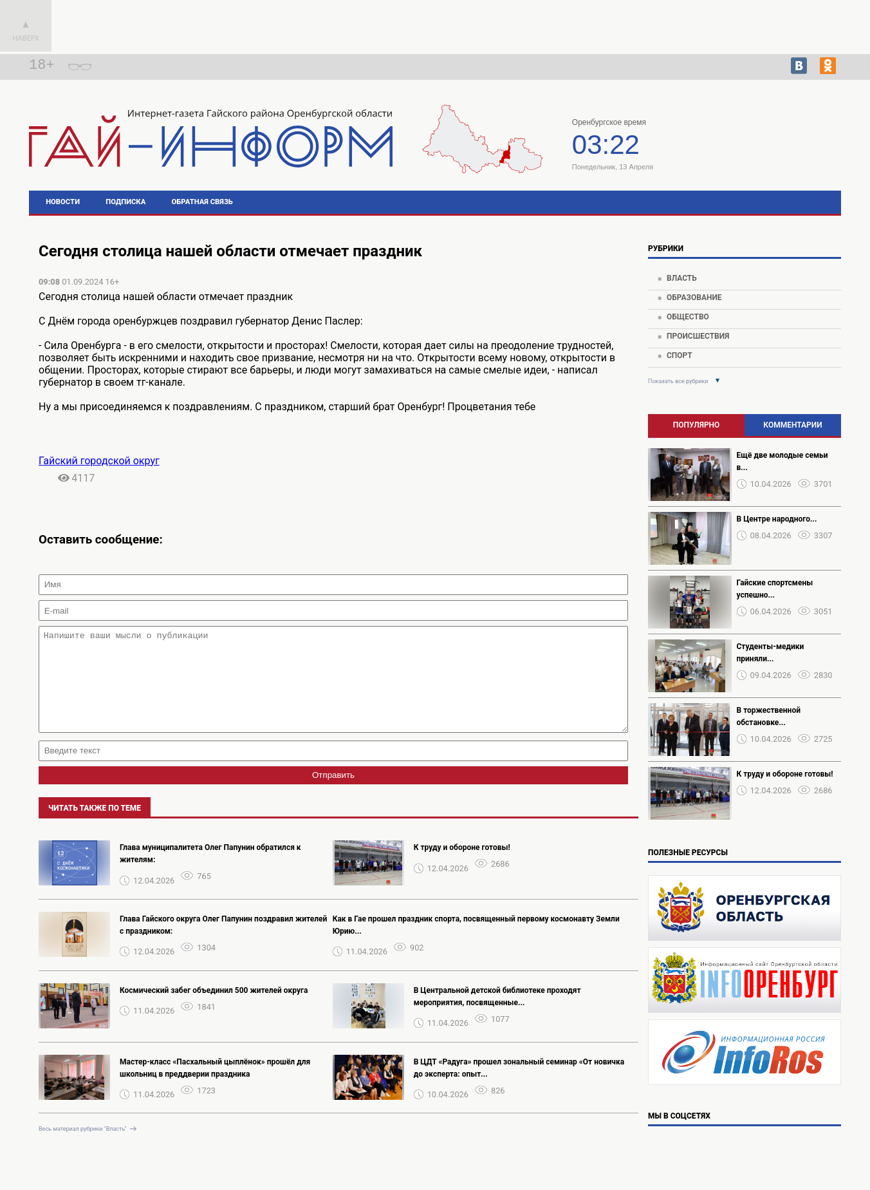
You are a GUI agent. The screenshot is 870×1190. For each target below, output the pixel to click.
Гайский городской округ (99, 461)
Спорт (679, 355)
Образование (694, 297)
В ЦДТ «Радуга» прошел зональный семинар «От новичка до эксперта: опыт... (519, 1087)
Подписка (125, 202)
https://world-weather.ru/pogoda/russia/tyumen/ (761, 153)
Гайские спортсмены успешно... (775, 589)
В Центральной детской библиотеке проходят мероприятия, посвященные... (497, 1015)
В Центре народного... (777, 519)
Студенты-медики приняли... (770, 652)
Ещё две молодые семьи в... (782, 461)
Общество (688, 316)
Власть (682, 278)
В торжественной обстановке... (769, 716)
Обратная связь (202, 202)
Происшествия (698, 336)
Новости (63, 202)
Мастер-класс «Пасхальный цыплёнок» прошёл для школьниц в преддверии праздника (215, 1087)
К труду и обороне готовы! (462, 866)
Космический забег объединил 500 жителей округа (214, 1009)
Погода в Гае (760, 141)
